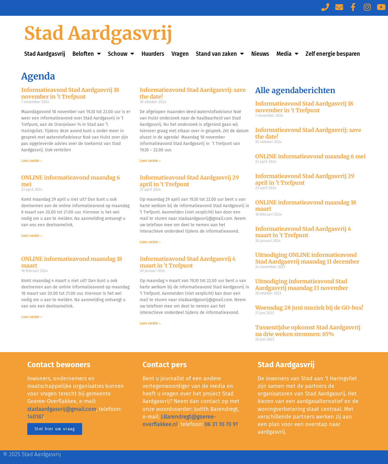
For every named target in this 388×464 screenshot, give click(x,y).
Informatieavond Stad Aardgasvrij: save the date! (193, 93)
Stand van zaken (220, 54)
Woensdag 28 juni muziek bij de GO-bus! (309, 307)
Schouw (121, 54)
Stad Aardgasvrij (98, 33)
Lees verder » (31, 161)
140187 (35, 416)
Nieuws (260, 53)
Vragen (180, 53)
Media (287, 54)
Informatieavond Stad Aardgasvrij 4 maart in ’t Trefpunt (188, 262)
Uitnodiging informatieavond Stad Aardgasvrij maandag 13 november (301, 284)
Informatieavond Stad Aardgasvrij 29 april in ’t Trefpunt (189, 181)
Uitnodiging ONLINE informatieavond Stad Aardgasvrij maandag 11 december (307, 258)
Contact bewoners (58, 364)
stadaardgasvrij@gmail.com (61, 409)
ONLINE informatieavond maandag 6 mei (70, 181)
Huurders (153, 53)
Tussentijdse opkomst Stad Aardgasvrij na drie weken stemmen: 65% (307, 331)
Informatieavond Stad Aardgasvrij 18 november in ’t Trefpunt (70, 93)
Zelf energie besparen (333, 53)
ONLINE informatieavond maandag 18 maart (71, 262)
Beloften (86, 54)
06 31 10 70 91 (221, 424)
